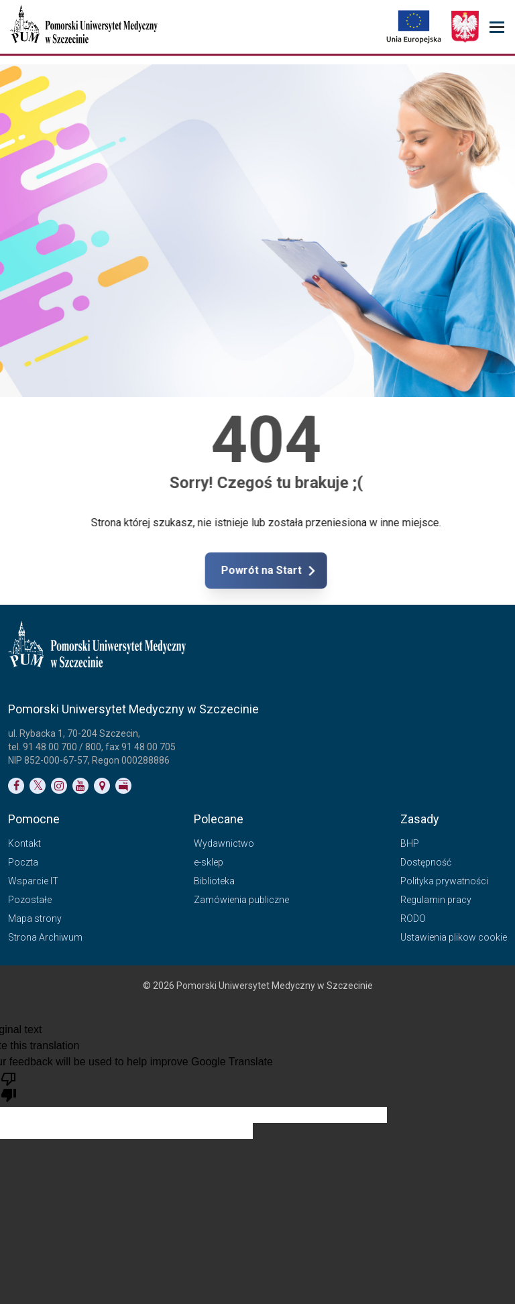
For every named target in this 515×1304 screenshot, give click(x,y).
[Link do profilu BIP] (123, 786)
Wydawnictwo (224, 843)
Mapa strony (35, 918)
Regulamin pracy (435, 899)
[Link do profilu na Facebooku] (16, 786)
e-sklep (208, 862)
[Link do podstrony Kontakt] (102, 786)
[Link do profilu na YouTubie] (80, 786)
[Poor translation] (9, 1086)
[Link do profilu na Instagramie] (59, 786)
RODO (413, 918)
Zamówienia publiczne (241, 899)
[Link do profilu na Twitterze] (38, 786)
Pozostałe (30, 899)
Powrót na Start (315, 570)
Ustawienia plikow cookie (453, 937)
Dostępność (425, 862)
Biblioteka (214, 881)
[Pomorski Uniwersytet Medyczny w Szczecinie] (85, 27)
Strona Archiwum (45, 937)
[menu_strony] (497, 27)
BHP (409, 843)
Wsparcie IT (33, 881)
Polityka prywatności (444, 881)
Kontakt (24, 843)
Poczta (23, 862)
